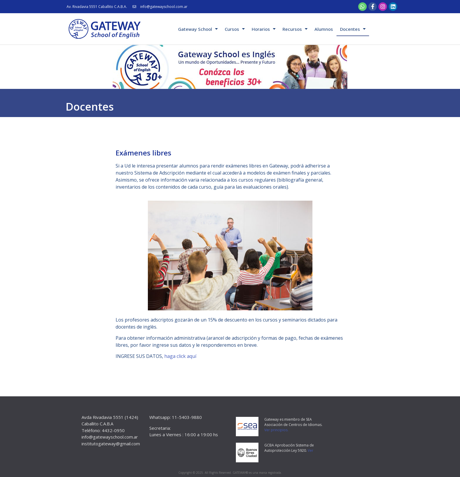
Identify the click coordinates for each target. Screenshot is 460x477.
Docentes (353, 29)
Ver (310, 450)
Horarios (263, 29)
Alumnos (323, 29)
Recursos (295, 29)
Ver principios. (276, 429)
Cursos (235, 29)
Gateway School (198, 29)
